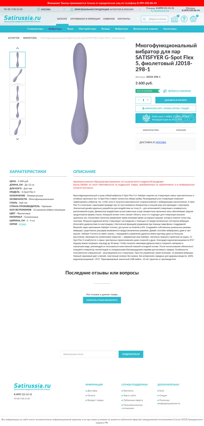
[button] (160, 10)
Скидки (163, 396)
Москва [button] (161, 142)
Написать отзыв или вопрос (102, 300)
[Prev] (18, 48)
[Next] (18, 139)
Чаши (70, 29)
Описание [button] (181, 130)
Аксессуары (170, 29)
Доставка (92, 391)
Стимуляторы (35, 29)
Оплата (91, 396)
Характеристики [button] (151, 130)
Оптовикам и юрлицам (85, 19)
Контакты (124, 19)
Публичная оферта (133, 400)
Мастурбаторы (87, 29)
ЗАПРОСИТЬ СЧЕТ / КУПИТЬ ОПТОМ (166, 108)
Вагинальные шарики (145, 29)
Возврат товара (95, 400)
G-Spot (22, 224)
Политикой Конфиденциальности (100, 361)
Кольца (106, 29)
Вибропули (121, 29)
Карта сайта (130, 396)
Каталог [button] (62, 19)
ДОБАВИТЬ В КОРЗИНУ (176, 100)
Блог (161, 391)
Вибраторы (55, 29)
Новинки (109, 19)
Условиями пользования (128, 361)
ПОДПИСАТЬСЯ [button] (131, 354)
